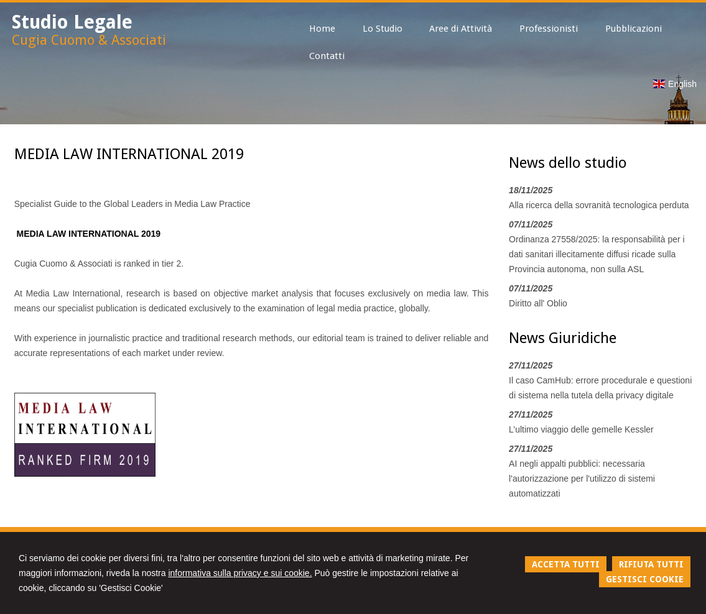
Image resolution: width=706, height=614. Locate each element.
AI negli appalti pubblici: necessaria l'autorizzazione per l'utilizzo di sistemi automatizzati (582, 478)
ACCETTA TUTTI (566, 564)
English (675, 84)
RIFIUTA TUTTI (651, 564)
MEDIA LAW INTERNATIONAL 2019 (89, 234)
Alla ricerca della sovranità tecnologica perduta (599, 205)
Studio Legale (72, 22)
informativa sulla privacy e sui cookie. (240, 573)
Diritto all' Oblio (538, 303)
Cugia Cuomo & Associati (89, 40)
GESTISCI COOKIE (645, 579)
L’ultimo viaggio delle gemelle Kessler (581, 429)
